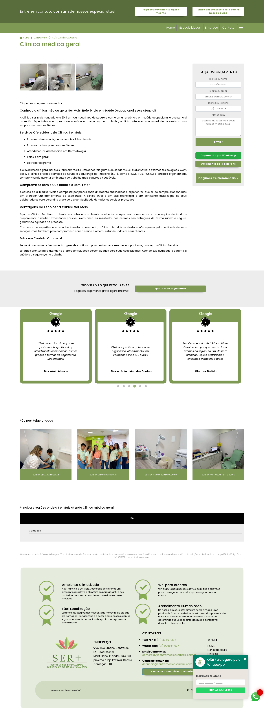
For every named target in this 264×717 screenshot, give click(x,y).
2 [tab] (124, 386)
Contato (228, 27)
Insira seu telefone (208, 676)
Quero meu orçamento (170, 288)
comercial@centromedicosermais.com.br (169, 655)
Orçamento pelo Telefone (218, 163)
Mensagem (218, 114)
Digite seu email (218, 90)
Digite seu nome (218, 78)
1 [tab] (118, 386)
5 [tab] (140, 386)
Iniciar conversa (220, 690)
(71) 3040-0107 (166, 640)
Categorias (41, 37)
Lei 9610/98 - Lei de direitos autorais (131, 557)
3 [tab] (129, 386)
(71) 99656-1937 (168, 646)
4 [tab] (135, 386)
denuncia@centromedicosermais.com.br (168, 664)
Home (170, 27)
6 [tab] (146, 386)
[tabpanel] (56, 346)
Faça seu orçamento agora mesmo (160, 11)
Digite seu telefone (218, 102)
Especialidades (190, 27)
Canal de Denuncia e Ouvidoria (172, 671)
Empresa (211, 27)
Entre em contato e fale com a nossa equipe (218, 11)
